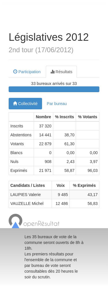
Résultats (61, 71)
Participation (27, 71)
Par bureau (57, 103)
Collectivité (25, 103)
